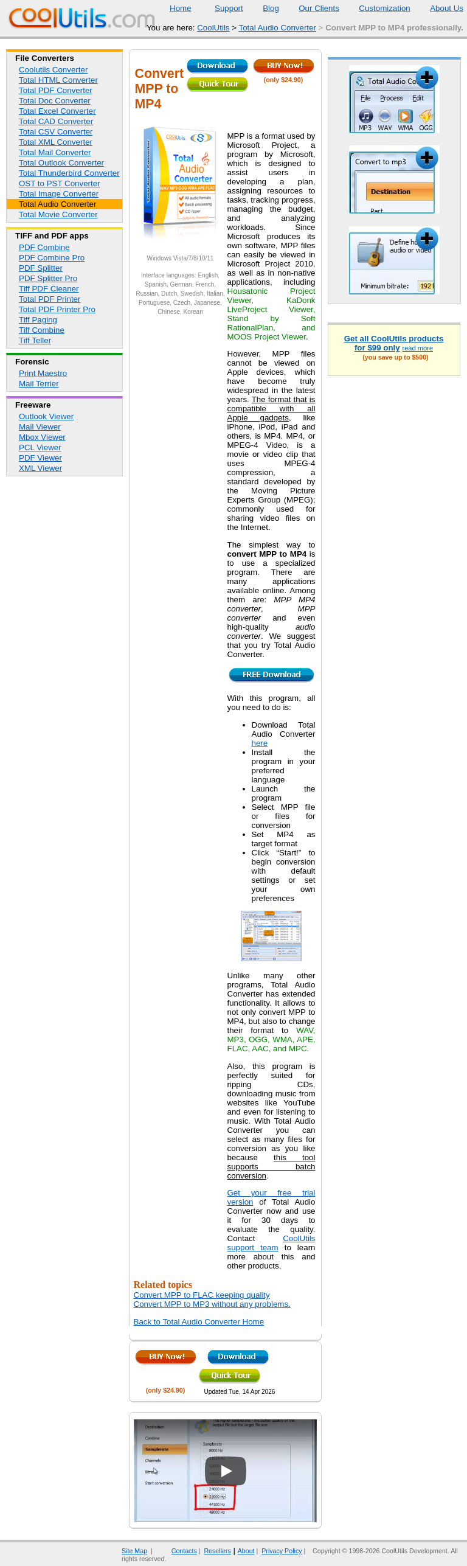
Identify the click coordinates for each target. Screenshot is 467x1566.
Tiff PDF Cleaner (49, 288)
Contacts (176, 1550)
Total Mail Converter (55, 152)
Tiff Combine (41, 330)
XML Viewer (40, 468)
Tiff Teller (35, 340)
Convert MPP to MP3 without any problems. (212, 1304)
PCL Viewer (40, 447)
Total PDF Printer (49, 299)
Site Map (134, 1550)
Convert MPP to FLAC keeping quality (202, 1295)
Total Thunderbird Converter (69, 173)
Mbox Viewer (42, 437)
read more (417, 348)
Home (181, 8)
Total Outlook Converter (61, 162)
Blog (263, 8)
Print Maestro (43, 373)
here (260, 743)
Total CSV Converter (55, 131)
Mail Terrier (39, 383)
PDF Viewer (40, 457)
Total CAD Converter (56, 121)
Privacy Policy (281, 1550)
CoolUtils (213, 27)
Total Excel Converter (57, 111)
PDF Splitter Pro (48, 278)
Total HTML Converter (58, 80)
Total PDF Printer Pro (57, 309)
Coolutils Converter (53, 69)
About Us (439, 8)
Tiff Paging (38, 319)
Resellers (217, 1550)
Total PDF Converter (55, 90)
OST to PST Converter (59, 183)
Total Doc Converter (55, 100)
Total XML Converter (55, 142)
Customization (377, 8)
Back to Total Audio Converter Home (199, 1321)
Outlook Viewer (46, 416)
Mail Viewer (40, 426)
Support (221, 8)
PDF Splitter (41, 268)
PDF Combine (44, 247)
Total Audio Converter (277, 27)
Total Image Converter (59, 193)
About (246, 1550)
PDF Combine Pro (52, 257)
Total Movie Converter (58, 214)
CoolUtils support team (271, 1243)
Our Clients (311, 8)
